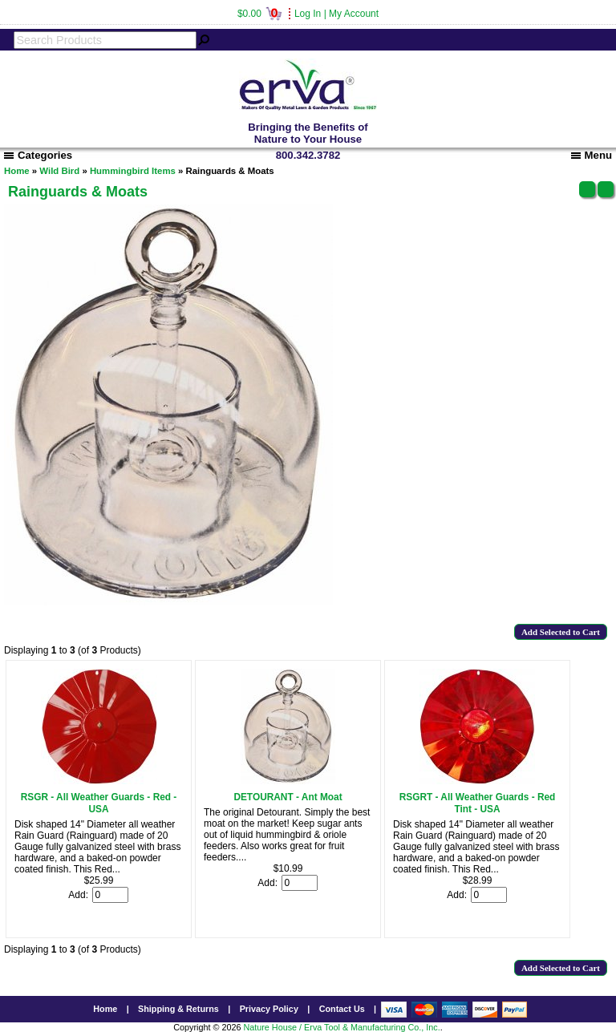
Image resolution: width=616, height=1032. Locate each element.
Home (17, 171)
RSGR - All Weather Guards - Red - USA (99, 803)
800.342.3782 (308, 155)
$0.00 (259, 13)
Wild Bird (59, 171)
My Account (354, 13)
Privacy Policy (269, 1009)
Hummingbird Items (133, 171)
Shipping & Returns (178, 1009)
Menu (591, 155)
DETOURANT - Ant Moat (287, 797)
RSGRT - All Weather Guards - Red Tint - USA (477, 803)
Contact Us (342, 1009)
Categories (38, 155)
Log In (307, 13)
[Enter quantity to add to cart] (110, 895)
